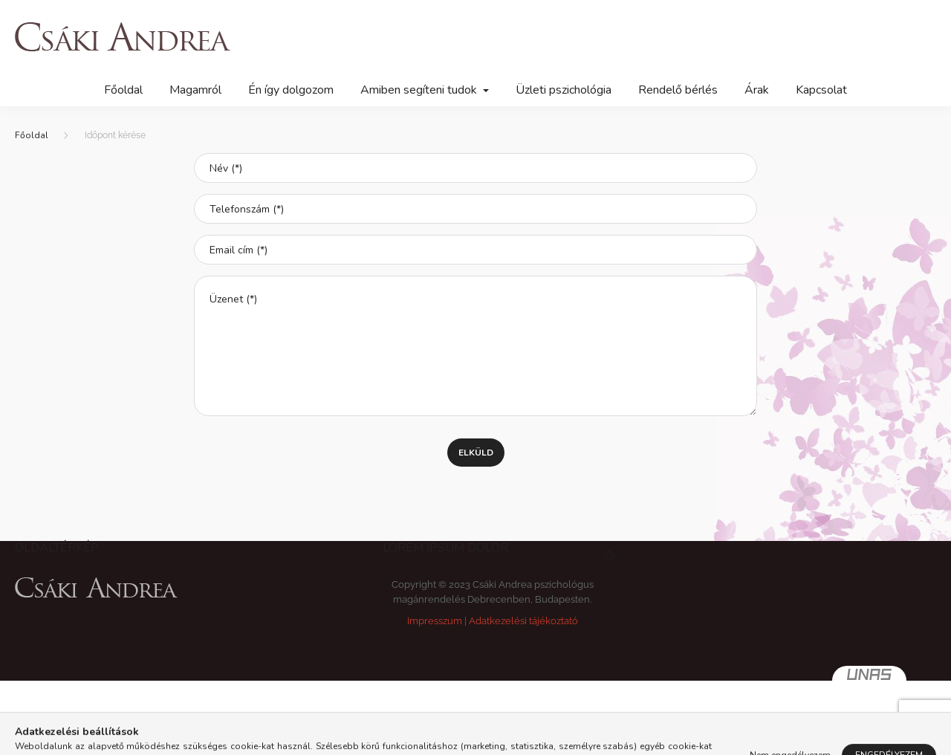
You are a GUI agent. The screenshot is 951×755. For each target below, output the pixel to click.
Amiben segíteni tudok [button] (420, 90)
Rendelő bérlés (678, 90)
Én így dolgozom (291, 90)
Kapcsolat (821, 90)
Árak (756, 90)
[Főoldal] (31, 135)
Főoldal (123, 90)
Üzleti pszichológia (563, 90)
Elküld (475, 452)
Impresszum (434, 620)
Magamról (195, 90)
